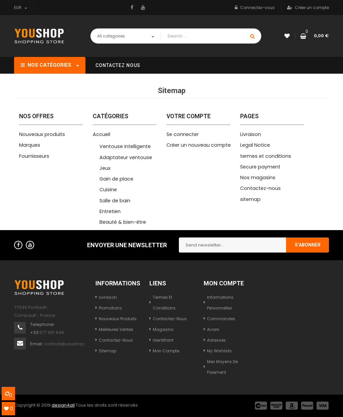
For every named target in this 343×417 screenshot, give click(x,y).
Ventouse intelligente (125, 146)
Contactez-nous (260, 188)
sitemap (250, 199)
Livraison (250, 134)
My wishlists (219, 351)
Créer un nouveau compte (198, 145)
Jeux (105, 168)
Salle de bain (114, 200)
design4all (63, 405)
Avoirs (213, 329)
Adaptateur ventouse (125, 157)
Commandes (221, 319)
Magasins (163, 329)
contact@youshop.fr (66, 344)
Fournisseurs (34, 156)
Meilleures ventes (116, 329)
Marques (29, 145)
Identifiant (163, 340)
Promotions (110, 308)
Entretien (110, 211)
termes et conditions (265, 156)
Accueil (101, 134)
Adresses (216, 340)
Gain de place (116, 179)
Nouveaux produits (42, 134)
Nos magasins (257, 177)
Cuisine (108, 189)
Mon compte (166, 351)
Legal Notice (255, 145)
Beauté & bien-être (122, 222)
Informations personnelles (220, 302)
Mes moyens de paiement (222, 367)
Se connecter (182, 134)
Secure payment (260, 166)
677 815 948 (52, 332)
